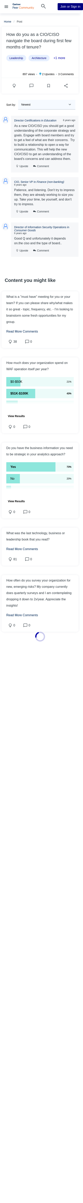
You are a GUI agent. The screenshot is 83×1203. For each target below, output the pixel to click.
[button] (40, 366)
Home (7, 21)
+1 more (59, 58)
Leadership (16, 58)
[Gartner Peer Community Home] (23, 8)
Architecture (39, 58)
